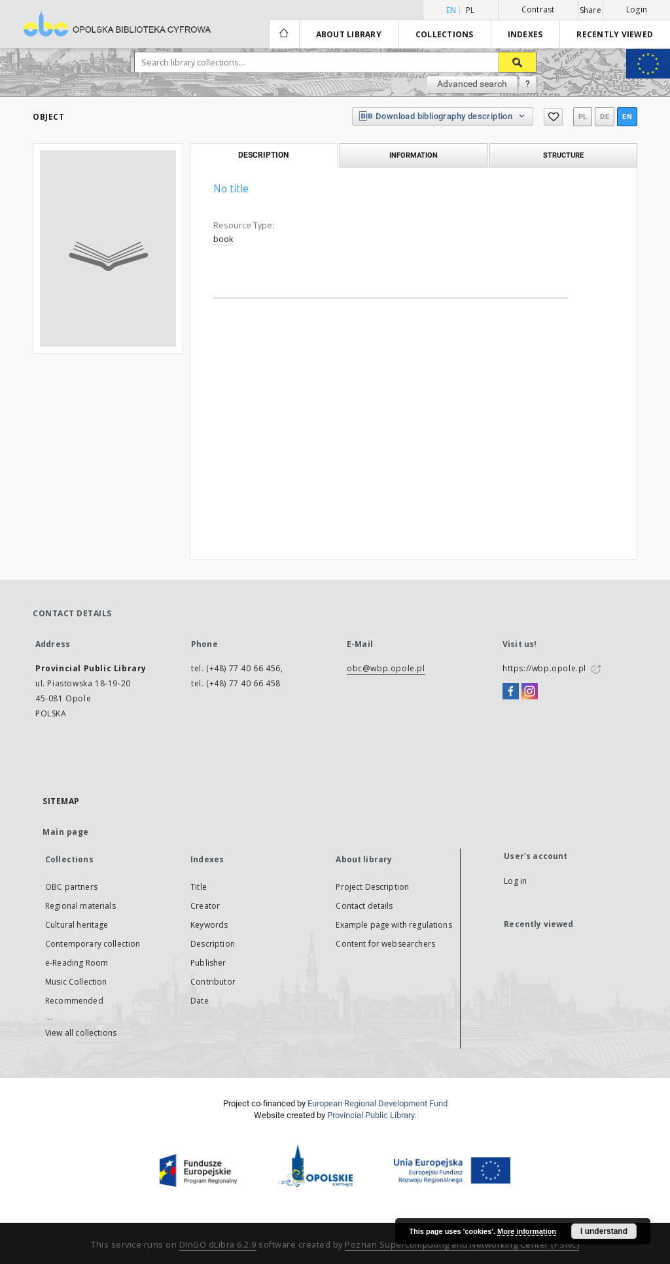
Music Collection (76, 981)
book (223, 239)
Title (198, 886)
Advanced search (472, 84)
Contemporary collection (92, 943)
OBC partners (71, 886)
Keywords (209, 924)
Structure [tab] (563, 155)
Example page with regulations (393, 924)
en (627, 117)
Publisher (208, 962)
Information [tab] (413, 155)
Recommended (74, 1000)
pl (470, 10)
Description (212, 943)
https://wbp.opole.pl (544, 668)
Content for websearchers (385, 943)
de (604, 117)
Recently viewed (614, 34)
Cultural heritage (77, 924)
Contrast (538, 9)
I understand (603, 1231)
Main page (66, 831)
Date (199, 1000)
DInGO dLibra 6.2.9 (217, 1244)
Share (590, 10)
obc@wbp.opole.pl (386, 668)
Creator (205, 905)
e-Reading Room (76, 962)
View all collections (80, 1032)
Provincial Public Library (370, 1115)
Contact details (364, 905)
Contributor (213, 981)
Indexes (525, 34)
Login (636, 9)
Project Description (372, 886)
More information (526, 1231)
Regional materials (80, 905)
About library (348, 34)
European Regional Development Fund (378, 1103)
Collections (444, 34)
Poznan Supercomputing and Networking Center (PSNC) (462, 1244)
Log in (515, 881)
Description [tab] (263, 155)
